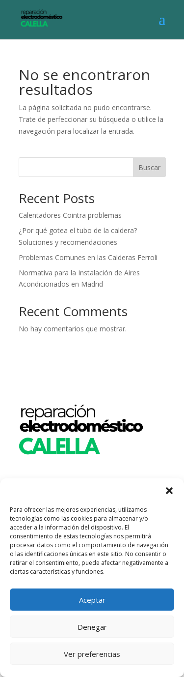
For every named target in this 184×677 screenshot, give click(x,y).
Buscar (149, 167)
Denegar (92, 627)
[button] (169, 491)
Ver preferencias (92, 654)
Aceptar (92, 600)
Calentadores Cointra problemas (70, 215)
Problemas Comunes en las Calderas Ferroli (88, 257)
